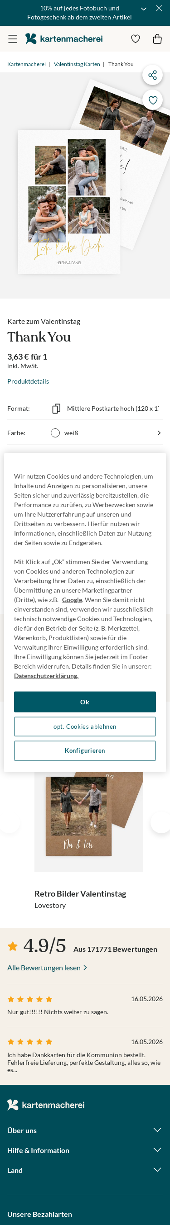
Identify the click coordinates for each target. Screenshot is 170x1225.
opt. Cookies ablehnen (85, 726)
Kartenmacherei (26, 64)
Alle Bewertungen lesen (44, 967)
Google (72, 599)
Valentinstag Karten (77, 64)
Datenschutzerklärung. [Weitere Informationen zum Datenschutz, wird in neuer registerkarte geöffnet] (46, 675)
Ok (84, 702)
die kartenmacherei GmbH (63, 38)
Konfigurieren (85, 750)
